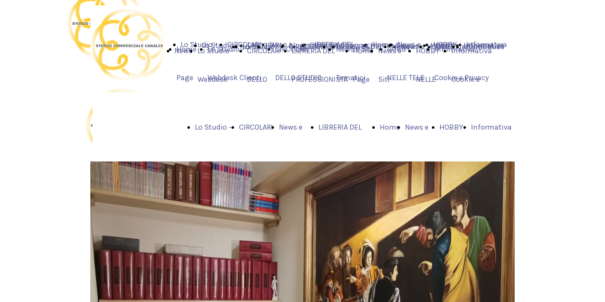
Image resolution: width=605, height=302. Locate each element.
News (183, 50)
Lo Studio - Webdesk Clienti (215, 79)
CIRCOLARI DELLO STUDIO (264, 79)
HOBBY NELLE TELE (427, 79)
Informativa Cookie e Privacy (471, 79)
